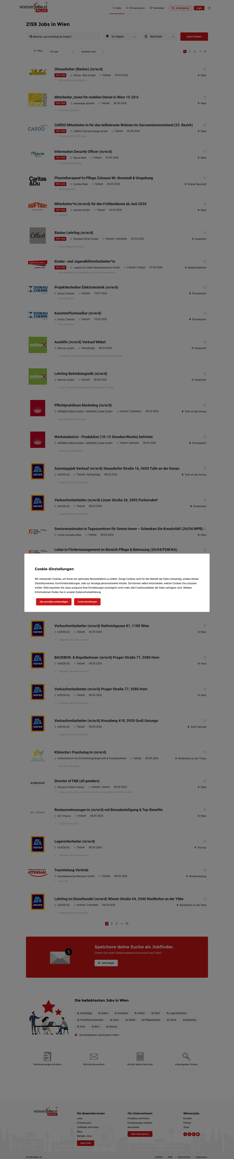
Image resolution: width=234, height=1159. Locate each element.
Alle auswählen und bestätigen (54, 602)
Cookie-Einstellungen (87, 602)
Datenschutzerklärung (88, 592)
